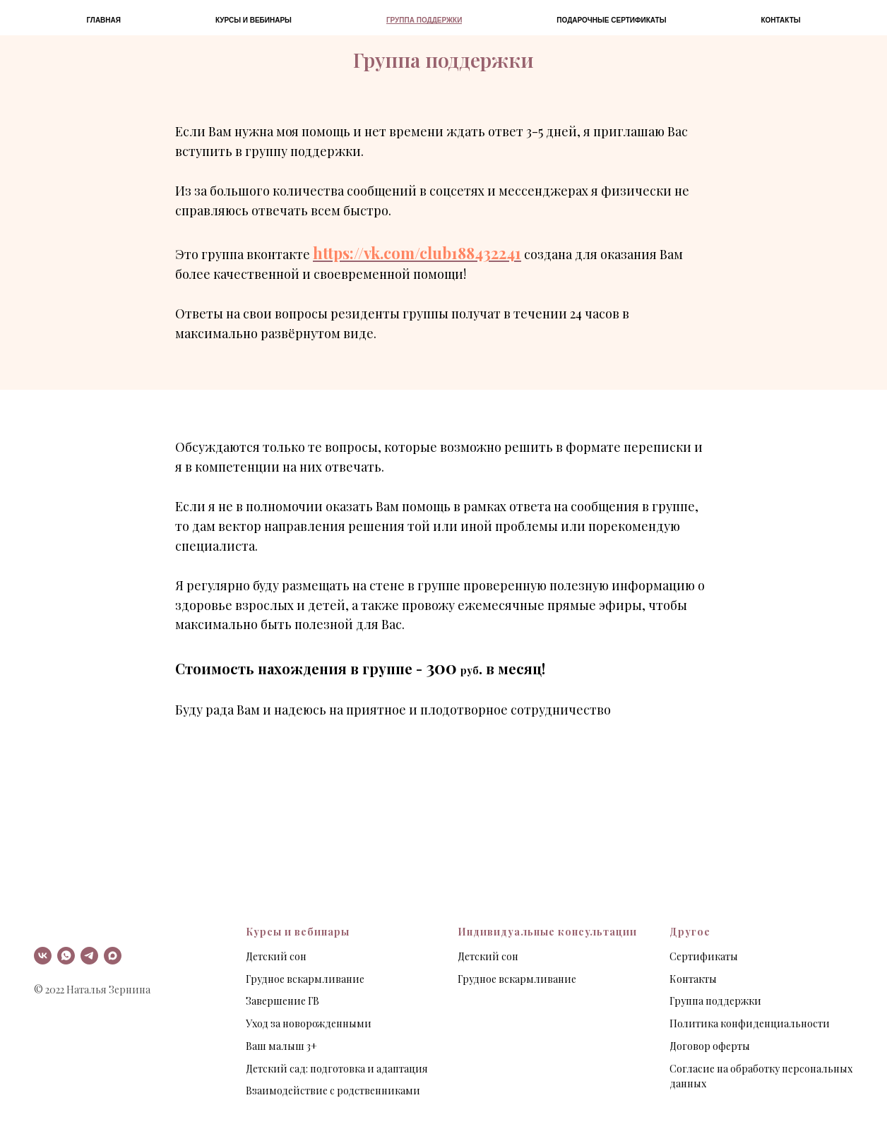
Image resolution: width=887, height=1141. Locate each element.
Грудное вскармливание (305, 979)
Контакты (780, 20)
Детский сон (276, 956)
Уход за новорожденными (308, 1023)
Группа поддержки (424, 20)
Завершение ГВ (282, 1001)
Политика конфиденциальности (749, 1023)
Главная (103, 20)
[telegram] (89, 955)
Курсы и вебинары (253, 20)
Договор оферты (709, 1046)
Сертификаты (703, 956)
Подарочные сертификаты (611, 20)
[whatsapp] (66, 955)
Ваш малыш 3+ (281, 1046)
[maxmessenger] (112, 955)
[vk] (43, 955)
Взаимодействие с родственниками (333, 1090)
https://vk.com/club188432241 (417, 252)
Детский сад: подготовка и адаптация (337, 1068)
